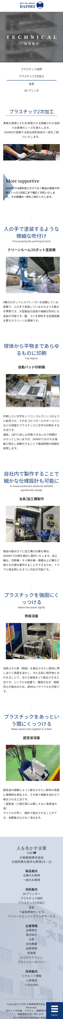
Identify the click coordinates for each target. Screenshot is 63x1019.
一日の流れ (32, 985)
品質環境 (31, 948)
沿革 (31, 939)
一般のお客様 (31, 880)
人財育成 (31, 980)
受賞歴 (31, 953)
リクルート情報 (31, 976)
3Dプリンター (31, 894)
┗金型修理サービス (31, 912)
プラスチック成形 (31, 69)
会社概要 (31, 944)
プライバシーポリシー (31, 962)
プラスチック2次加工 (31, 76)
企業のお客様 (31, 875)
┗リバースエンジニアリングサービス (31, 916)
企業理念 (31, 930)
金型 (31, 83)
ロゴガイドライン (31, 957)
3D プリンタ (31, 90)
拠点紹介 (31, 935)
